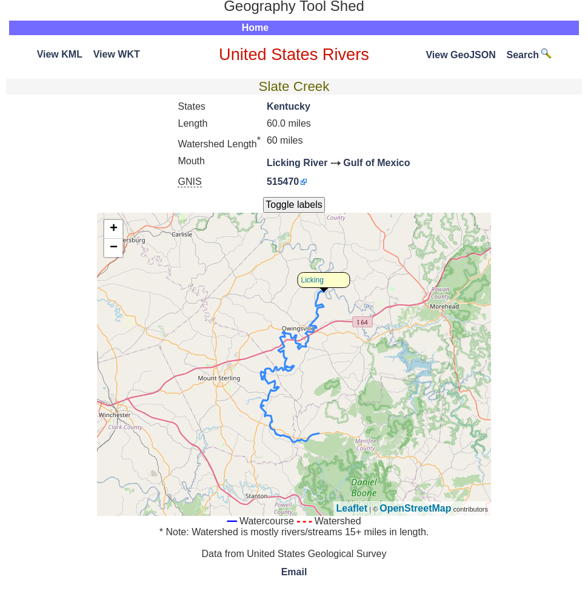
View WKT (116, 54)
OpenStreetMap (415, 508)
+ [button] (114, 229)
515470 (283, 181)
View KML (59, 54)
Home (255, 27)
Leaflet (352, 508)
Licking (312, 280)
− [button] (114, 248)
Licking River (297, 163)
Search (529, 55)
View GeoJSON (460, 55)
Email (294, 572)
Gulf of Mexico (376, 163)
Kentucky (288, 106)
